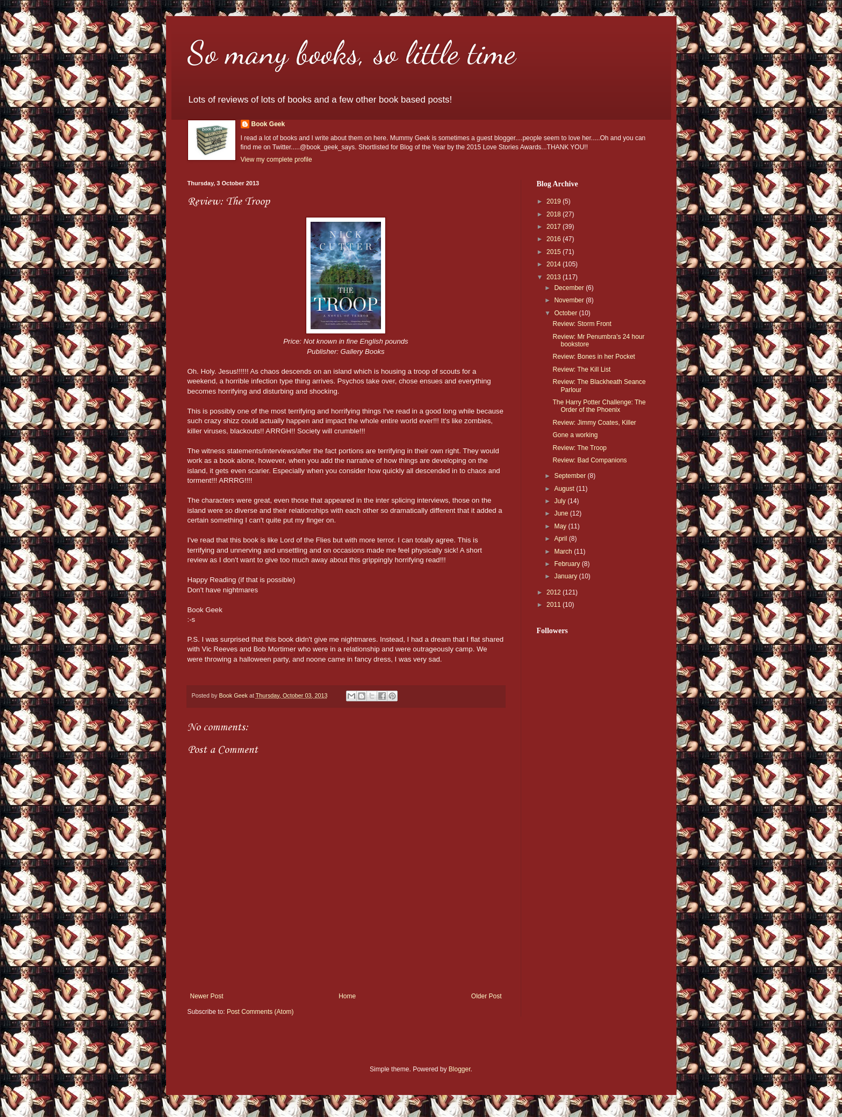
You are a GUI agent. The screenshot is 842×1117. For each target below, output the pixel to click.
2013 (554, 277)
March (564, 551)
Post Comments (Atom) (260, 1012)
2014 (554, 264)
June (562, 513)
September (570, 476)
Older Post (486, 996)
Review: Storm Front (581, 324)
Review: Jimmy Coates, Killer (594, 422)
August (565, 488)
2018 (554, 214)
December (570, 288)
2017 (554, 226)
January (566, 576)
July (560, 501)
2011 (554, 604)
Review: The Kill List (581, 369)
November (570, 300)
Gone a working (575, 435)
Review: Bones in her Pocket (593, 356)
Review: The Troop (579, 448)
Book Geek (268, 124)
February (567, 564)
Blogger (460, 1069)
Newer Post (207, 996)
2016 (554, 239)
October (566, 313)
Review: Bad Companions (589, 460)
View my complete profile (276, 159)
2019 (554, 201)
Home (347, 996)
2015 (554, 252)
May (561, 526)
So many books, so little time (352, 52)
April (561, 538)
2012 (554, 592)
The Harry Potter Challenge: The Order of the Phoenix (598, 406)
